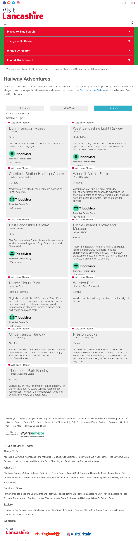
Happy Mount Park (24, 283)
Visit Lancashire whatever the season (97, 419)
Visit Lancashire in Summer (62, 419)
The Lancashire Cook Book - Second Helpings (67, 498)
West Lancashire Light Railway (98, 128)
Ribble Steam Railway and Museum (94, 227)
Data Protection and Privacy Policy (88, 422)
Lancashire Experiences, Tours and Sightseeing (62, 69)
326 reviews (79, 275)
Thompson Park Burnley (29, 371)
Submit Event (13, 422)
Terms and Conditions (35, 426)
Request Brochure (32, 422)
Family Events (59, 473)
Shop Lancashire (37, 419)
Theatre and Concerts (81, 478)
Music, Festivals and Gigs (113, 473)
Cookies (113, 422)
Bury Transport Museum (29, 128)
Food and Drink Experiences (71, 494)
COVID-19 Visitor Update (19, 446)
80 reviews (79, 166)
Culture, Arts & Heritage (65, 457)
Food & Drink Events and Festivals (83, 473)
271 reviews (15, 163)
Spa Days (45, 461)
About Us (122, 419)
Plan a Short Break (93, 510)
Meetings (10, 419)
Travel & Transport (25, 515)
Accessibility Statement (56, 422)
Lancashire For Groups (15, 510)
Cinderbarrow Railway (27, 334)
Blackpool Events (12, 473)
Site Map (17, 426)
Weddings (10, 521)
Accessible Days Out (14, 457)
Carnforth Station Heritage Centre (36, 174)
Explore (8, 504)
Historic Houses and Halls (26, 461)
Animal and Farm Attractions (39, 457)
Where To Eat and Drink (102, 498)
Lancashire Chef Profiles (98, 494)
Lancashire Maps (35, 510)
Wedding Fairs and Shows (105, 478)
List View (25, 108)
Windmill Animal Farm (90, 174)
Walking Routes (79, 461)
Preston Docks (85, 334)
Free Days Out (116, 457)
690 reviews (15, 208)
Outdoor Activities (12, 478)
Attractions (93, 461)
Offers (22, 419)
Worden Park (84, 283)
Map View (69, 108)
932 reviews (15, 326)
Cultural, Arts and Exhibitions (36, 473)
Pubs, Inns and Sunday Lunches (28, 498)
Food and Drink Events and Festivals (38, 494)
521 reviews (79, 217)
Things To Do (28, 69)
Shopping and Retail (60, 461)
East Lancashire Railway (29, 225)
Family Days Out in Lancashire (93, 457)
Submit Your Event (61, 478)
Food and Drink (13, 488)
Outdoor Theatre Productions (37, 478)
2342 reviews (16, 262)
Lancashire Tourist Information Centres (63, 510)
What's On (10, 467)
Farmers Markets (12, 494)
